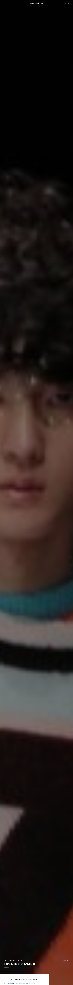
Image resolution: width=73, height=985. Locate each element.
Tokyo (13, 960)
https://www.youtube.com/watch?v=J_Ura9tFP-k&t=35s (19, 983)
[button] (4, 3)
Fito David (6, 967)
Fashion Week (8, 960)
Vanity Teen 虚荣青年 (36, 3)
